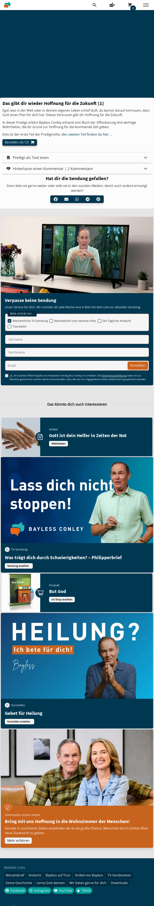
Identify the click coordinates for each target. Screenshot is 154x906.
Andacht (35, 875)
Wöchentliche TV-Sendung (30, 321)
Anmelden (138, 365)
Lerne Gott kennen (51, 883)
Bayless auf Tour (58, 875)
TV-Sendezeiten (119, 875)
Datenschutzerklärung (114, 375)
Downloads (119, 883)
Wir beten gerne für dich (87, 883)
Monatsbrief (15, 875)
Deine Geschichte (19, 883)
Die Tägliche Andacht (117, 321)
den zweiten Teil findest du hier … (87, 134)
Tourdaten (19, 326)
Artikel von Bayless (89, 875)
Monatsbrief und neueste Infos (75, 321)
